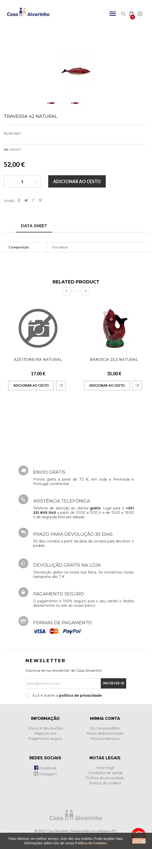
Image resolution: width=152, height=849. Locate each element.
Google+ (33, 200)
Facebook (45, 768)
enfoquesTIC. (107, 831)
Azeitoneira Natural (38, 359)
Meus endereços (105, 738)
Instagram (45, 774)
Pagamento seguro (45, 738)
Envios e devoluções (45, 728)
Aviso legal (105, 767)
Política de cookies (105, 783)
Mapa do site (45, 733)
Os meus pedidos (105, 728)
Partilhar (19, 200)
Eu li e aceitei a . (67, 695)
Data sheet (34, 226)
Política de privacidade (105, 778)
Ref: (6, 149)
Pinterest (40, 200)
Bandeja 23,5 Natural (114, 359)
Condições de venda (105, 773)
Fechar (139, 841)
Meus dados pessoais (105, 733)
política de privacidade (80, 695)
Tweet (26, 200)
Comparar (61, 385)
